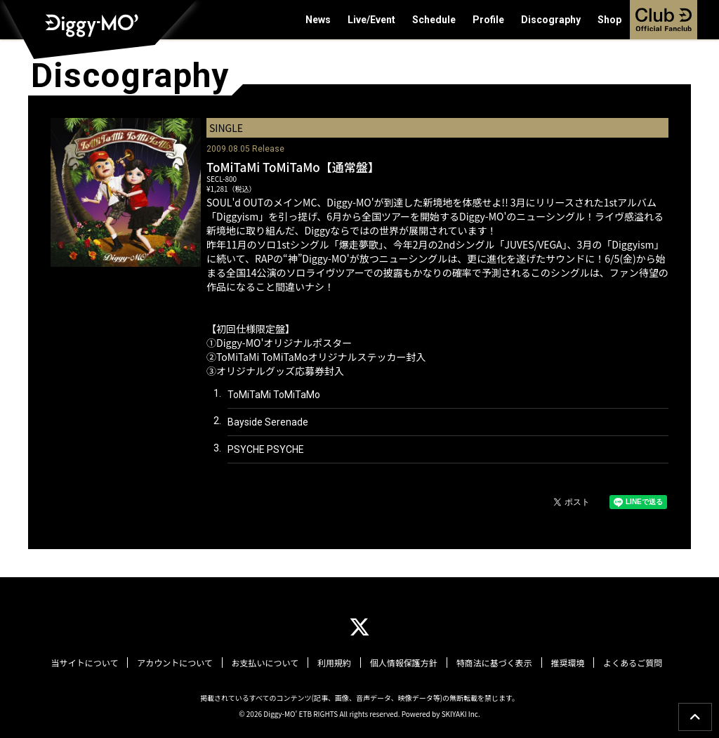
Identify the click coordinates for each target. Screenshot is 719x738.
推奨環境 (564, 663)
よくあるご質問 (628, 663)
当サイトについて (89, 663)
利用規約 (335, 663)
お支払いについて (267, 663)
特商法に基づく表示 (492, 663)
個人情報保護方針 (403, 663)
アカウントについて (178, 663)
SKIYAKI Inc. (461, 713)
